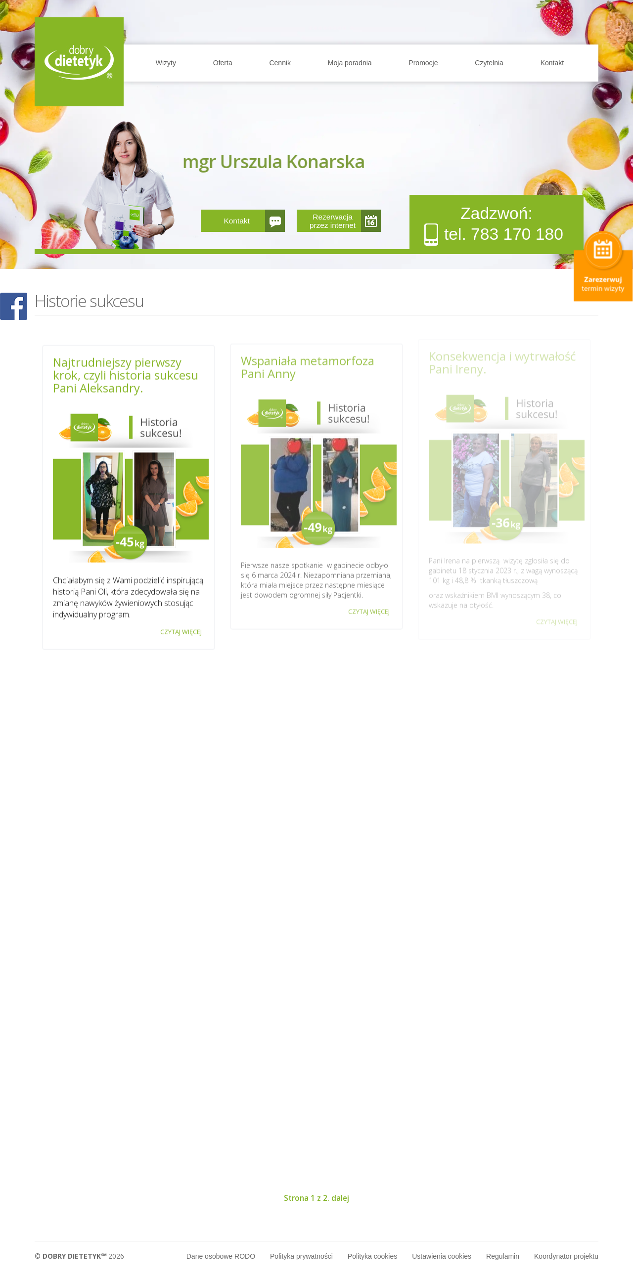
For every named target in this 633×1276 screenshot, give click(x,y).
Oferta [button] (222, 63)
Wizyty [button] (166, 63)
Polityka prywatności (301, 1256)
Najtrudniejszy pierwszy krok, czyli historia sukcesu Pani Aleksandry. (125, 374)
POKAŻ (13, 307)
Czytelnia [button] (489, 63)
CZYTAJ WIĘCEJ (181, 630)
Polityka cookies (372, 1256)
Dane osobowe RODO (220, 1256)
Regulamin (502, 1256)
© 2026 (79, 1256)
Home (79, 61)
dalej (340, 1198)
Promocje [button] (423, 63)
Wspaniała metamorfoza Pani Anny (307, 364)
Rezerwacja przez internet (333, 221)
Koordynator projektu (566, 1256)
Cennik (280, 63)
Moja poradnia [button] (350, 63)
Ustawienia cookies (441, 1256)
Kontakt (552, 63)
